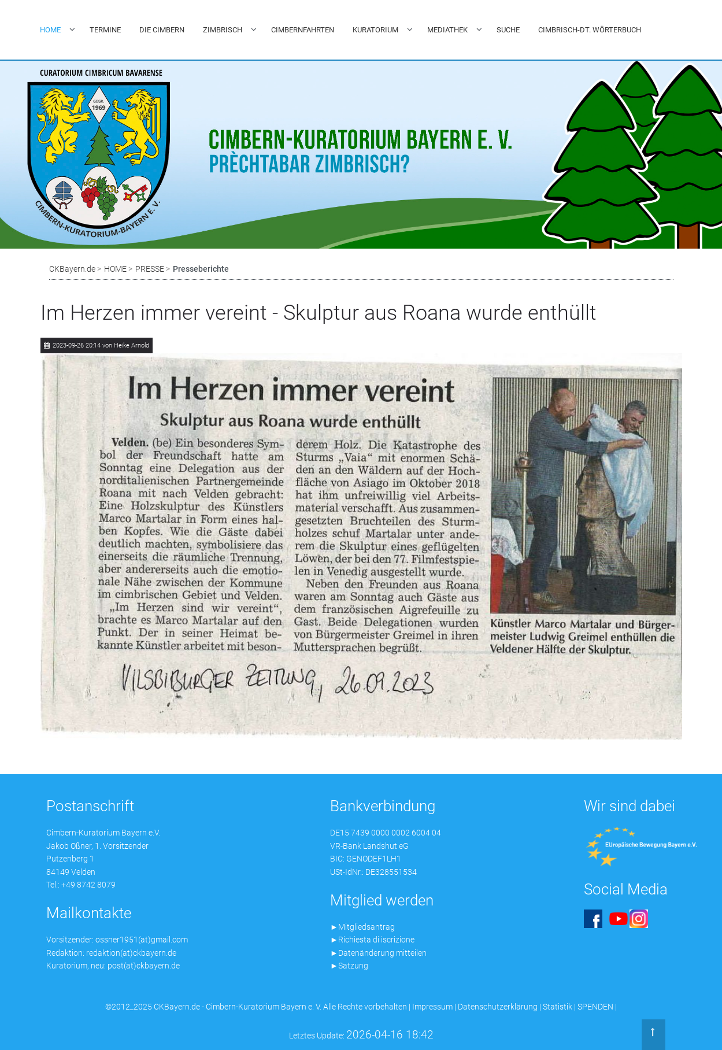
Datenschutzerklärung (498, 1006)
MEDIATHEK (447, 29)
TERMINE (105, 29)
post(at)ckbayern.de (144, 965)
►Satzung (349, 965)
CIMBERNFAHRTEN (302, 29)
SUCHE (508, 29)
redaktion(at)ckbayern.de (131, 952)
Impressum (432, 1006)
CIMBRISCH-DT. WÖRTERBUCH (589, 29)
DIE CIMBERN (161, 29)
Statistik (557, 1006)
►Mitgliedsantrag (362, 926)
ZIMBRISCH (222, 29)
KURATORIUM (375, 29)
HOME (50, 29)
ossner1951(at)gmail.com (141, 939)
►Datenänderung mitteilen (378, 952)
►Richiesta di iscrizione (372, 939)
